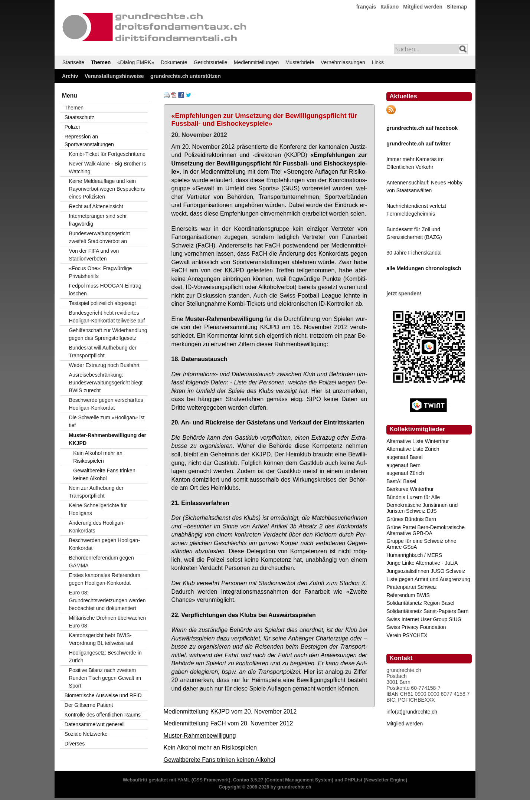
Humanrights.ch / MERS (414, 555)
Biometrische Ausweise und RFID (103, 695)
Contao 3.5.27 (248, 780)
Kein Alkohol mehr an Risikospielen (210, 747)
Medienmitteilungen (256, 62)
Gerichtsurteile (210, 62)
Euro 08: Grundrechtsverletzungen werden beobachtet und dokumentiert (107, 600)
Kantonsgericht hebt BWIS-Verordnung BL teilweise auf (101, 639)
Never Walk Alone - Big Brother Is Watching (107, 167)
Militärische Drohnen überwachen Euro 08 (107, 622)
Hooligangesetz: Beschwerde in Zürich (105, 656)
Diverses (75, 744)
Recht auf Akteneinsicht (96, 206)
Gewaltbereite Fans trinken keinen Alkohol (219, 759)
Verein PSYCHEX (407, 635)
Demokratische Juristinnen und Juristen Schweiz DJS (422, 508)
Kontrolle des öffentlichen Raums (103, 715)
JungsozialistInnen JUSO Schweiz (425, 571)
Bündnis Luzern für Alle (413, 497)
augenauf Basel (404, 457)
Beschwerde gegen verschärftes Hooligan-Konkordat (106, 404)
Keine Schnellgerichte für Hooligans (98, 509)
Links (378, 62)
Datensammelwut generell (95, 724)
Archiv (70, 76)
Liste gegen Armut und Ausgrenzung (428, 579)
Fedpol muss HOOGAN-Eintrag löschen (105, 289)
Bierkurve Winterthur (410, 489)
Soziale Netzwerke (86, 734)
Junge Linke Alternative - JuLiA (422, 563)
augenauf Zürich (405, 473)
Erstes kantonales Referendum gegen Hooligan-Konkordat (104, 579)
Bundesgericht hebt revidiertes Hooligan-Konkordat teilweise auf (107, 317)
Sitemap (457, 7)
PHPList (353, 780)
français (366, 7)
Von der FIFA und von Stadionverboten (94, 255)
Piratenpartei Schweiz (411, 587)
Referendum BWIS (408, 595)
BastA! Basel (401, 481)
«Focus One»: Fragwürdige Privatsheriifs (100, 272)
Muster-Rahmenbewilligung (200, 735)
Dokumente (174, 62)
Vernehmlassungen (343, 62)
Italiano (389, 7)
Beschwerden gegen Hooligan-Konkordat (104, 544)
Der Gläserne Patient (89, 705)
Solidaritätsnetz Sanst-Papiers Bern (427, 611)
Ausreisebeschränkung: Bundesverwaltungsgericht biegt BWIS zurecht (106, 382)
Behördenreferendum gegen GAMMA (101, 561)
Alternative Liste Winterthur (417, 441)
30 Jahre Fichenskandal (414, 253)
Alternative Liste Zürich (412, 449)
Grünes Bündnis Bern (411, 519)
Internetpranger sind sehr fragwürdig (98, 220)
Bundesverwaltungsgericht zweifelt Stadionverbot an (99, 237)
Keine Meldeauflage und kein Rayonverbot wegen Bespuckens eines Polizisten (107, 189)
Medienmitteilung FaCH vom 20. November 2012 (228, 723)
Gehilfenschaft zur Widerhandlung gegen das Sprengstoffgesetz (108, 334)
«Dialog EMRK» (135, 62)
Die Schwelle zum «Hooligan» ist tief (107, 421)
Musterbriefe (299, 62)
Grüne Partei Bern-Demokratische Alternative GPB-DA (425, 530)
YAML (183, 780)
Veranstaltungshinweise (114, 76)
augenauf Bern (403, 465)
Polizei (72, 127)
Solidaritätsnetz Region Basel (420, 603)
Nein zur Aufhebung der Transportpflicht (96, 492)
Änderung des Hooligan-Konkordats (97, 527)
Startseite (73, 62)
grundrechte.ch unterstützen (185, 76)
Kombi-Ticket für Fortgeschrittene (107, 154)
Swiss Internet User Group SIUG (423, 619)
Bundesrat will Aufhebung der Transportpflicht (103, 351)
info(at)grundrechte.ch (411, 712)
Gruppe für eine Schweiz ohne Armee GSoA (421, 544)
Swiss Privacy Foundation (416, 627)
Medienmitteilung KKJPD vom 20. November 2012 (230, 711)
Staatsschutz (79, 117)
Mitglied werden (422, 7)
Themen (101, 62)
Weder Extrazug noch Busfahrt (104, 365)
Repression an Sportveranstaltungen (89, 140)
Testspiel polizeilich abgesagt (102, 303)
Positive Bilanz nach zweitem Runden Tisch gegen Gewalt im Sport (105, 678)
